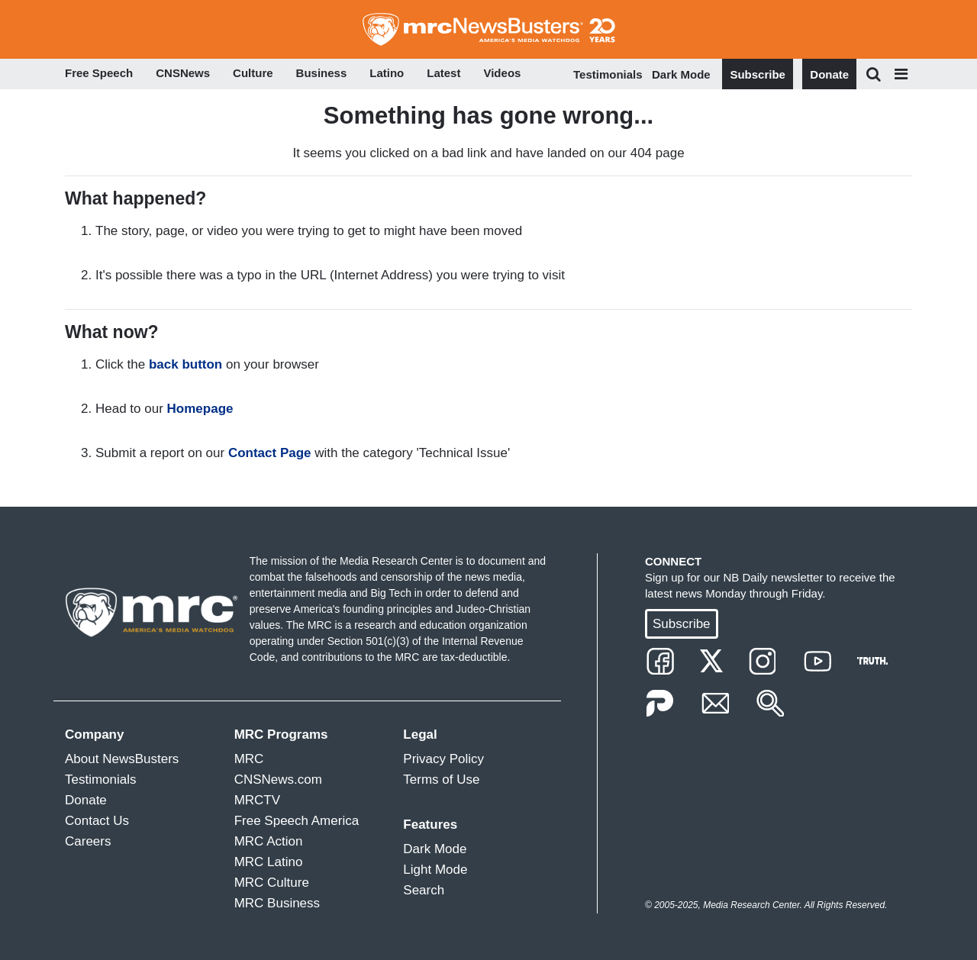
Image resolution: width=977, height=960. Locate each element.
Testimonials (608, 74)
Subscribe (757, 74)
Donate (829, 74)
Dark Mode (681, 74)
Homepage (200, 408)
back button (185, 364)
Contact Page (269, 453)
